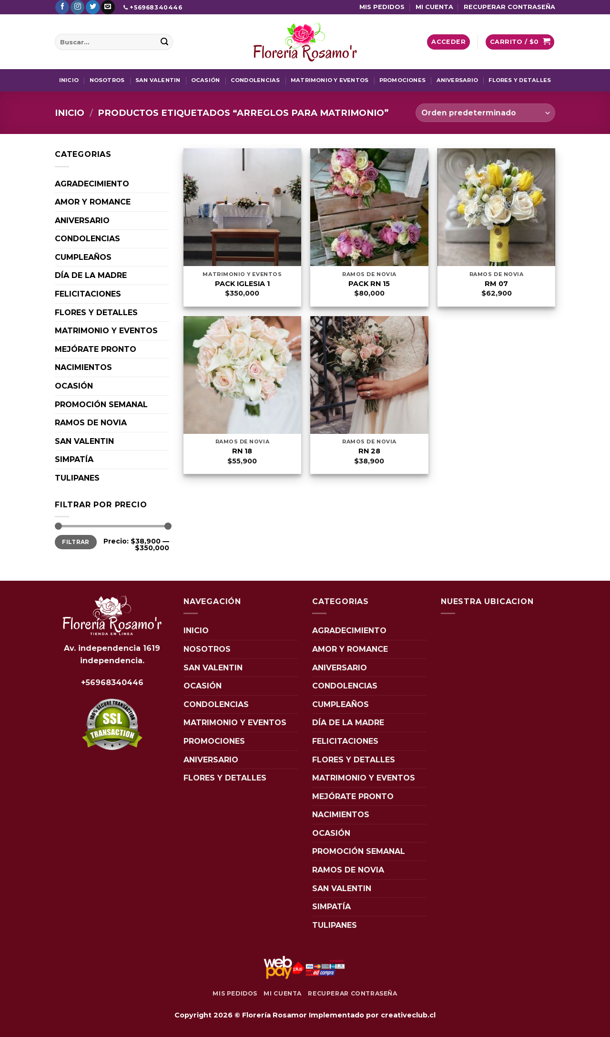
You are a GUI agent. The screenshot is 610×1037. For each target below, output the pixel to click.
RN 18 (242, 451)
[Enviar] (164, 42)
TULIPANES (77, 478)
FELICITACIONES (88, 293)
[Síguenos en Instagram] (77, 7)
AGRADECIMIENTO (92, 183)
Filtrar (76, 541)
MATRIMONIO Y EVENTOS (329, 80)
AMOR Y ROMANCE (93, 201)
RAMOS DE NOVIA (91, 422)
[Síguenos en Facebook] (62, 7)
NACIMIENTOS (83, 367)
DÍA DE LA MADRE (91, 275)
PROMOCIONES (402, 80)
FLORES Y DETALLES (519, 80)
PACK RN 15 (369, 283)
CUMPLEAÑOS (83, 257)
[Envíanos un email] (108, 7)
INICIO (69, 80)
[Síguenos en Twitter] (93, 7)
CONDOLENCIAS (255, 80)
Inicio (69, 112)
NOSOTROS (107, 80)
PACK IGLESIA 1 (242, 283)
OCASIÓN (205, 80)
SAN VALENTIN (158, 80)
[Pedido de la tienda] (485, 112)
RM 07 (496, 283)
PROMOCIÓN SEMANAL (101, 404)
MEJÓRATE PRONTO (95, 349)
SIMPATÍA (74, 459)
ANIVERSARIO (457, 80)
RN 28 (369, 451)
